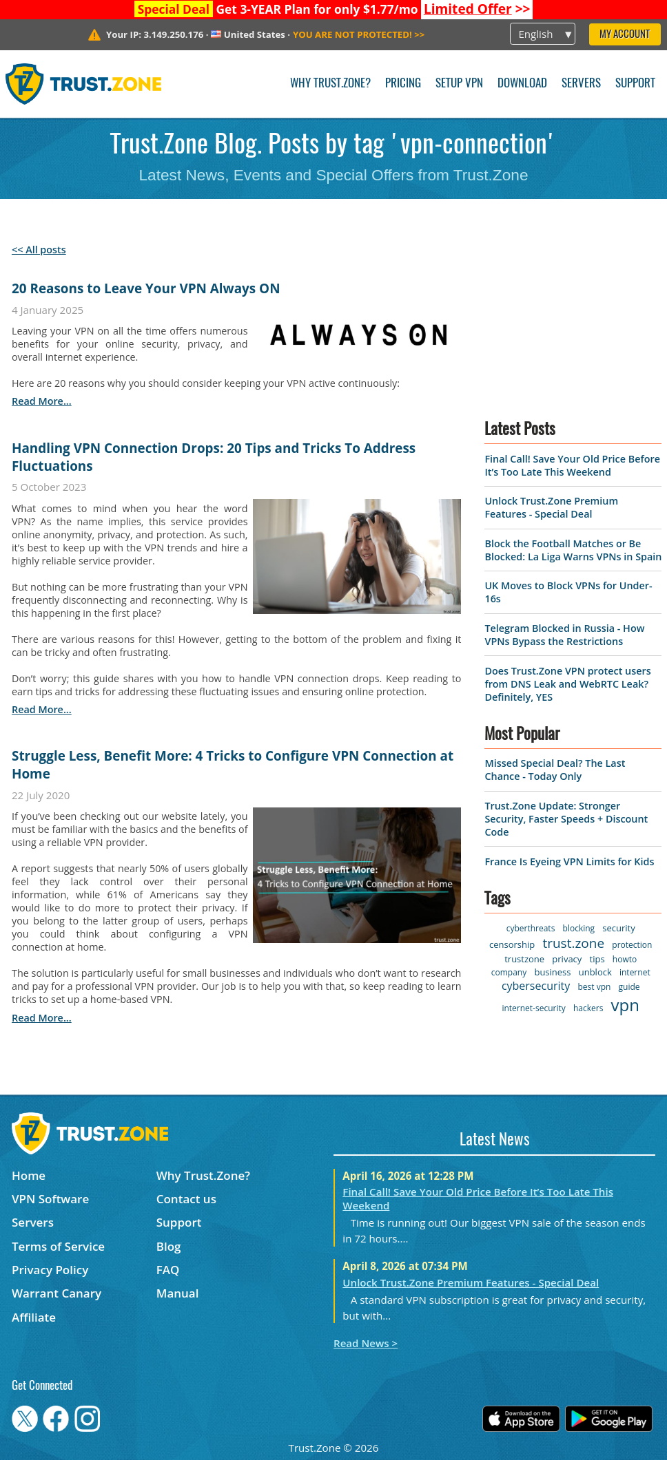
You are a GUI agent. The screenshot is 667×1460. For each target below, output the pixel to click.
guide (629, 987)
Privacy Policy (50, 1270)
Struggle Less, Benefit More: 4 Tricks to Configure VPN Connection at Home (232, 765)
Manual (177, 1293)
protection (632, 945)
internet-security (533, 1008)
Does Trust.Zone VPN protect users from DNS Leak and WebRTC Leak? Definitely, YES (567, 683)
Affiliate (34, 1317)
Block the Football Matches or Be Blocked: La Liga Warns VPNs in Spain (572, 550)
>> (477, 9)
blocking (579, 928)
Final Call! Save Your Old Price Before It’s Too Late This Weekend (571, 465)
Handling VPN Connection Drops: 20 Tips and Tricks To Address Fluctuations (213, 457)
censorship (512, 944)
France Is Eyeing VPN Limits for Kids (569, 861)
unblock (595, 972)
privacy (567, 959)
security (618, 928)
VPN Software (50, 1199)
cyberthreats (530, 928)
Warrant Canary (56, 1293)
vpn (625, 1004)
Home (28, 1175)
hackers (588, 1008)
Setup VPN (459, 83)
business (552, 972)
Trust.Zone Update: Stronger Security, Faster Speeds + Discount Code (566, 818)
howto (625, 959)
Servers (581, 83)
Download (522, 83)
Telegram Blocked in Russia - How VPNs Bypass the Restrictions (564, 635)
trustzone (524, 959)
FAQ (168, 1270)
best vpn (593, 987)
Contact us (186, 1199)
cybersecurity (536, 985)
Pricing (403, 83)
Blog (168, 1246)
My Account (624, 35)
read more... (42, 401)
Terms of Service (58, 1246)
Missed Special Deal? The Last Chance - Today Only (554, 770)
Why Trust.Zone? (330, 83)
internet (634, 972)
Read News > (366, 1343)
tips (597, 959)
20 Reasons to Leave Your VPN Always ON (146, 288)
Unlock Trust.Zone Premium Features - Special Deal (551, 507)
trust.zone (573, 943)
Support (635, 83)
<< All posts (39, 249)
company (508, 972)
